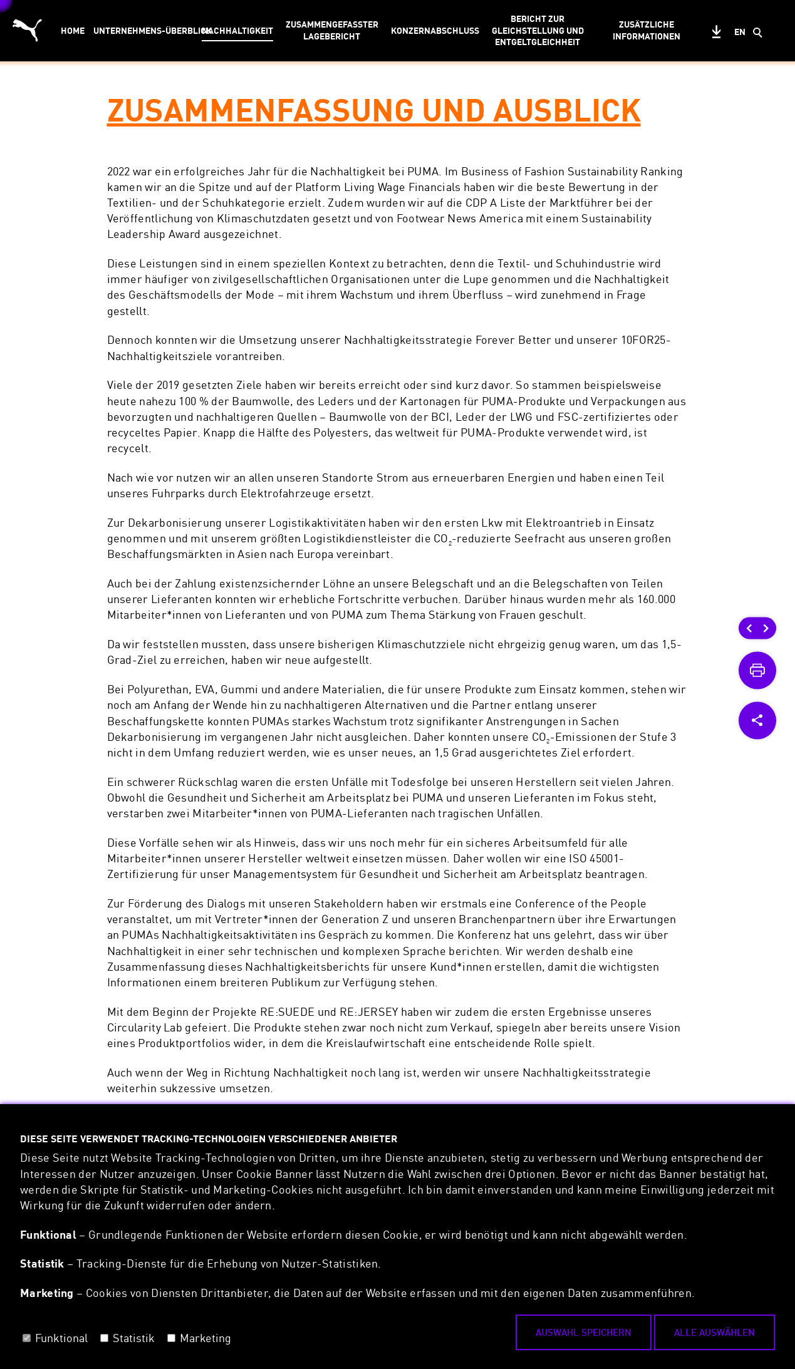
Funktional (61, 1338)
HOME (73, 30)
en (740, 31)
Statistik (134, 1338)
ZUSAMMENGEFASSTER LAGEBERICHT (332, 30)
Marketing (205, 1338)
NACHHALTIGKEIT (237, 30)
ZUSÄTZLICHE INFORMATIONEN (646, 30)
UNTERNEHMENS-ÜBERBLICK (143, 30)
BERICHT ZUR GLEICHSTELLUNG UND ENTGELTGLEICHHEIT (538, 30)
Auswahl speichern (583, 1332)
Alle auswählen (714, 1332)
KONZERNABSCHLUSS (435, 30)
